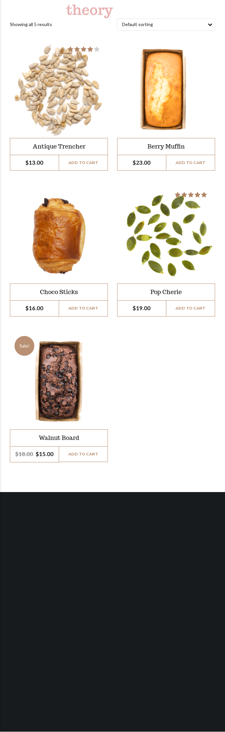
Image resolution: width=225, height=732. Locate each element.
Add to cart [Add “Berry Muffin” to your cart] (191, 162)
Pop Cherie (166, 292)
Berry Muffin (166, 146)
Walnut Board (59, 438)
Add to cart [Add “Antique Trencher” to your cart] (83, 162)
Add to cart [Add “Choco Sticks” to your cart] (83, 308)
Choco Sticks (59, 292)
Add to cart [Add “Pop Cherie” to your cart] (191, 308)
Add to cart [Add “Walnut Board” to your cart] (83, 454)
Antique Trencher (59, 146)
